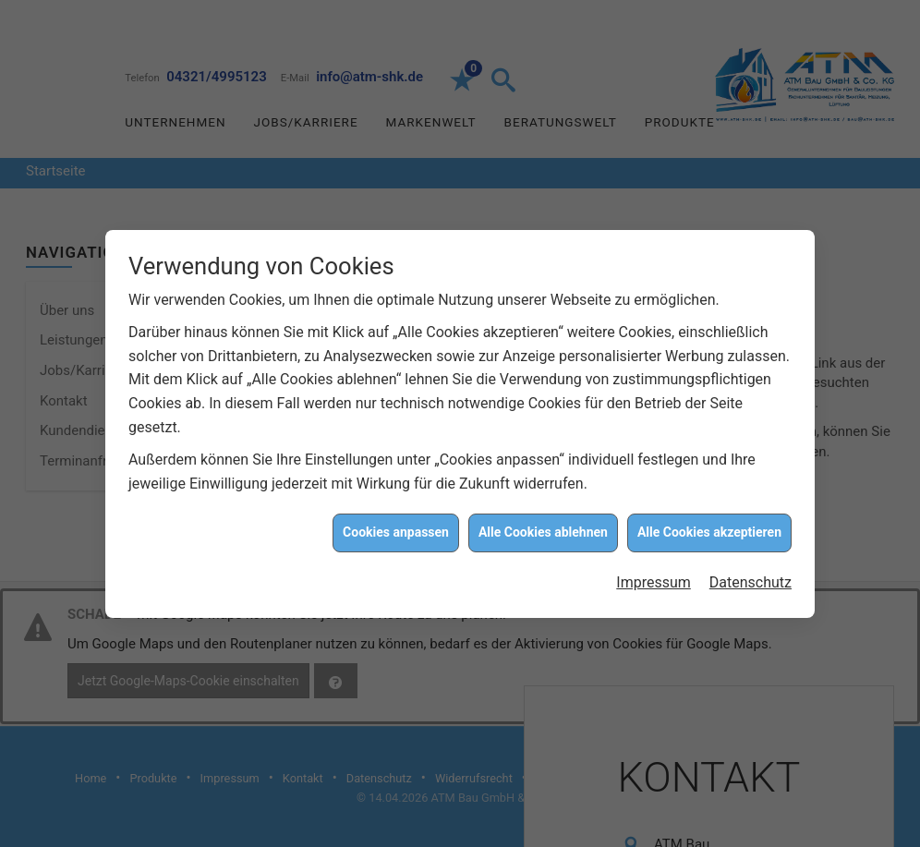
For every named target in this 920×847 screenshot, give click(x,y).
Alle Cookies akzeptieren (709, 530)
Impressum (653, 580)
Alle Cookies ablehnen (543, 530)
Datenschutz (750, 580)
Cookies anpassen (396, 530)
